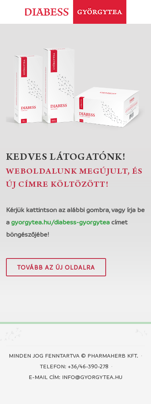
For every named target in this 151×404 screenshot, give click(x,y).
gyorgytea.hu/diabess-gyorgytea (60, 222)
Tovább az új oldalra (56, 267)
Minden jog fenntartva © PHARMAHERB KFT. (73, 355)
